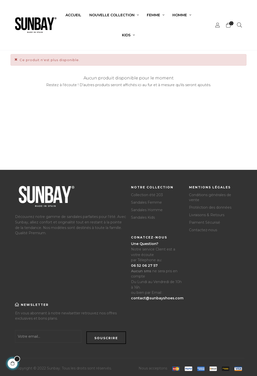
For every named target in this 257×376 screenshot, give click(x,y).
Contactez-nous (203, 230)
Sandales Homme (147, 210)
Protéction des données (210, 207)
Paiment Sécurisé (204, 222)
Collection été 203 (147, 195)
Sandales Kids (143, 217)
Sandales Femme (146, 202)
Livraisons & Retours (206, 215)
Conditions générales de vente (210, 197)
